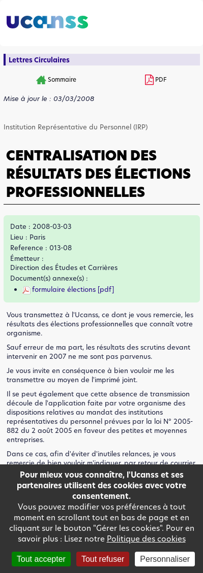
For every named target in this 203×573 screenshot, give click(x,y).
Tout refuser (102, 559)
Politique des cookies (146, 538)
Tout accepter (41, 559)
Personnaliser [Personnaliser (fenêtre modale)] (165, 559)
